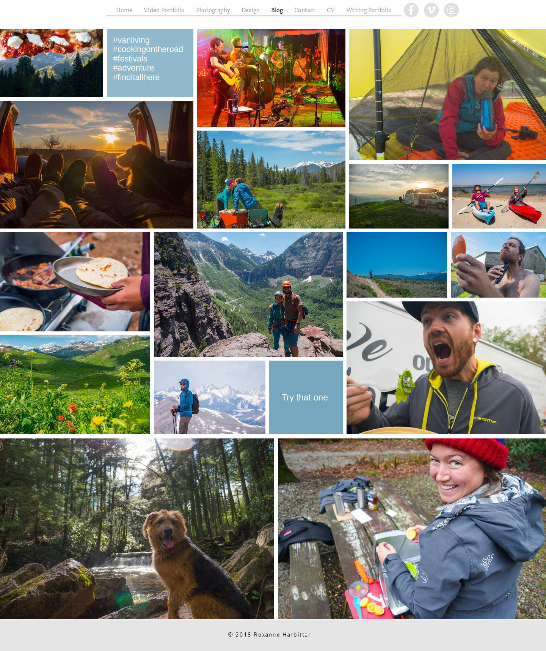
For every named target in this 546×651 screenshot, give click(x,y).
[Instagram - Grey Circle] (451, 10)
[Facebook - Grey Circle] (411, 10)
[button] (164, 10)
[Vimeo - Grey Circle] (431, 10)
